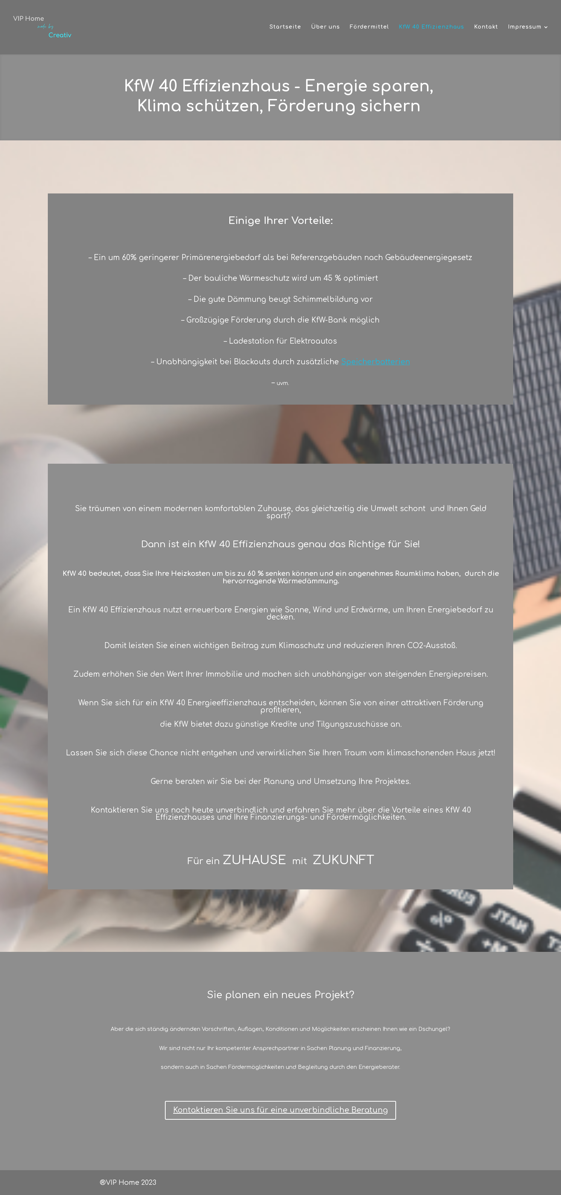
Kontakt (486, 27)
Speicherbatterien (375, 362)
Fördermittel (369, 27)
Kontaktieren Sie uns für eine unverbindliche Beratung (280, 1110)
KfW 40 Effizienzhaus (431, 27)
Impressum (524, 27)
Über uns (325, 27)
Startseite (285, 27)
